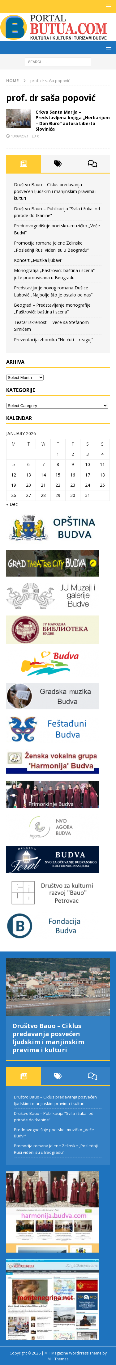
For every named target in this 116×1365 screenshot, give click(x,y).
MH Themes (58, 1359)
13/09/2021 (19, 136)
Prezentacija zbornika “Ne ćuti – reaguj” (53, 339)
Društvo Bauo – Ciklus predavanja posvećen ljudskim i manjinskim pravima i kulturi (55, 191)
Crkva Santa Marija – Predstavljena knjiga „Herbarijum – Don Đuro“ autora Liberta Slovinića (73, 120)
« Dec (12, 504)
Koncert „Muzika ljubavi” (38, 260)
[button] (107, 6)
